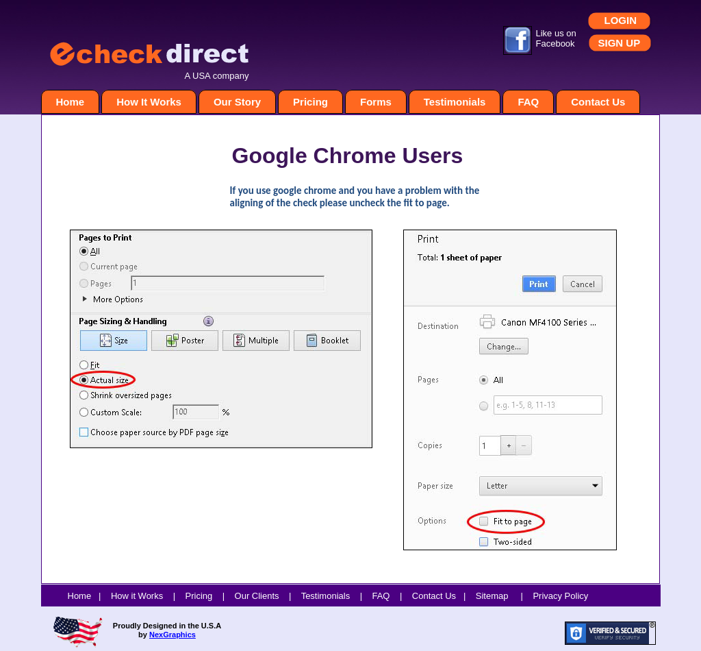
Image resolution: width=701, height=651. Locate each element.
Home (70, 102)
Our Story (237, 102)
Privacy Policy (560, 596)
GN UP (624, 43)
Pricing (310, 102)
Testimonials (455, 102)
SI (603, 43)
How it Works (137, 596)
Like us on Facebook (556, 38)
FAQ (528, 102)
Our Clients (257, 596)
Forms (376, 102)
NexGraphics (172, 634)
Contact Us (598, 102)
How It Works (148, 102)
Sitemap (492, 596)
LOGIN (620, 20)
